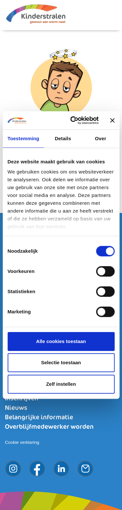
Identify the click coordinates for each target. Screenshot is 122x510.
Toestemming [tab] (23, 138)
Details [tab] (63, 138)
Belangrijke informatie (39, 417)
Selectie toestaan (61, 362)
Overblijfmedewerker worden (49, 427)
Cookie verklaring (22, 442)
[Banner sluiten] (112, 120)
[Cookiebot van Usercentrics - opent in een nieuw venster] (73, 120)
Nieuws (16, 408)
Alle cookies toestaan (61, 341)
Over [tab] (100, 138)
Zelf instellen (61, 384)
